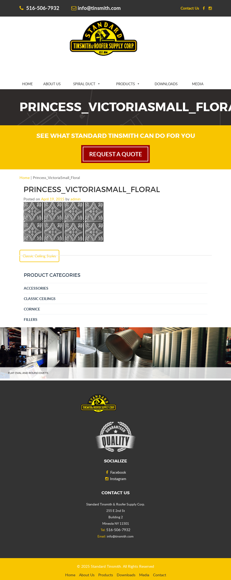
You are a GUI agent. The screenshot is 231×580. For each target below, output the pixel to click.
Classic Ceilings (40, 298)
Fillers (30, 319)
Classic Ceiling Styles (39, 255)
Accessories (36, 288)
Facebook (115, 472)
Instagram (115, 478)
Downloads (166, 83)
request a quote (115, 154)
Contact (159, 574)
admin (76, 198)
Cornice (32, 309)
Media (197, 83)
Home (27, 83)
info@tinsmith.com (96, 7)
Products (125, 83)
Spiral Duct (84, 83)
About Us (52, 83)
